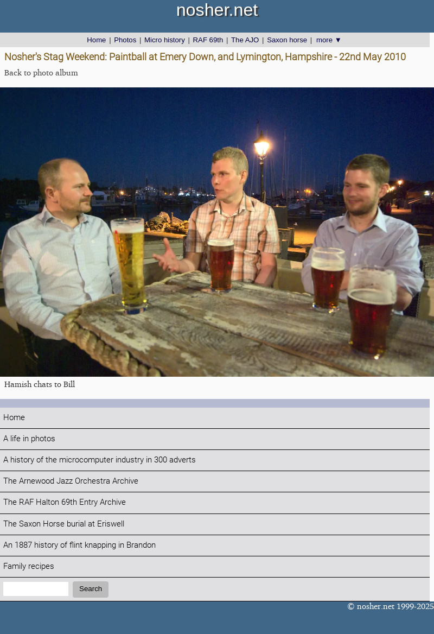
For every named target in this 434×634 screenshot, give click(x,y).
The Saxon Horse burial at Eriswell (63, 524)
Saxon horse (287, 40)
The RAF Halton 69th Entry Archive (64, 502)
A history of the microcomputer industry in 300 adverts (99, 460)
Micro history (164, 40)
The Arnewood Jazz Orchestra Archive (70, 481)
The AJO (245, 40)
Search (90, 589)
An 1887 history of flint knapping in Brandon (79, 545)
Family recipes (28, 566)
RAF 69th (208, 40)
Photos (125, 40)
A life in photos (29, 438)
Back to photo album (41, 72)
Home (96, 40)
